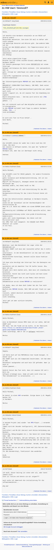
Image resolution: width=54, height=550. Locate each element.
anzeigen (26, 28)
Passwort (6, 515)
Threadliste (12, 12)
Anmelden (35, 12)
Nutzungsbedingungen (35, 544)
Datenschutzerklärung (22, 544)
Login (16, 14)
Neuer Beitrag (21, 12)
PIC (10, 110)
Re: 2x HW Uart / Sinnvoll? (10, 132)
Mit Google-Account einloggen (13, 527)
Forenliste (5, 12)
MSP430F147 (7, 85)
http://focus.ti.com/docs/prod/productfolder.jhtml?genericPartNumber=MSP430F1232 (23, 329)
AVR (19, 395)
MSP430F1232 (35, 64)
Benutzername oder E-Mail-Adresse (15, 512)
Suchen (28, 12)
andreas (15, 135)
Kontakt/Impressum (9, 544)
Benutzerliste (43, 12)
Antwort (49, 128)
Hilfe (12, 14)
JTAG (45, 97)
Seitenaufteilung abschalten (27, 500)
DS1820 (17, 47)
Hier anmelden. (23, 531)
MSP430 (25, 82)
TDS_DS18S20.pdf (9, 28)
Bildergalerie (5, 14)
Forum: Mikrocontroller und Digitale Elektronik (13, 5)
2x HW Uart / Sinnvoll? (9, 18)
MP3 (32, 423)
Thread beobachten (9, 500)
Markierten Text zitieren (40, 128)
